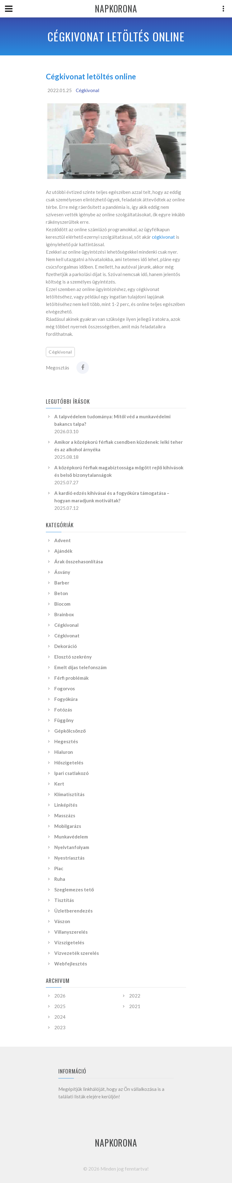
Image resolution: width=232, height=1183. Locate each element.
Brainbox (64, 614)
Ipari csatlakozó (71, 773)
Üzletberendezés (73, 910)
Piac (58, 868)
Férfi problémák (71, 678)
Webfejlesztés (70, 963)
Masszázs (64, 815)
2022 (134, 995)
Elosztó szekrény (73, 657)
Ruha (59, 879)
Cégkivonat (67, 635)
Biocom (62, 604)
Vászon (62, 921)
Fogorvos (64, 688)
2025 (59, 1006)
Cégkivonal (87, 90)
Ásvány (62, 572)
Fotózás (63, 709)
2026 (59, 995)
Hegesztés (66, 741)
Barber (61, 582)
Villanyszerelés (71, 932)
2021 (134, 1006)
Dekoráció (65, 646)
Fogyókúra (66, 699)
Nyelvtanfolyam (71, 847)
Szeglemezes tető (74, 889)
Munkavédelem (71, 836)
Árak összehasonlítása (78, 561)
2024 (59, 1017)
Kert (59, 783)
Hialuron (63, 752)
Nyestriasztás (69, 858)
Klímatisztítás (69, 794)
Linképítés (65, 805)
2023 (59, 1027)
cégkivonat (163, 237)
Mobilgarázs (67, 826)
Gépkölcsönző (70, 731)
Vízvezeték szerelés (76, 953)
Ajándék (63, 551)
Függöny (64, 720)
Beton (61, 593)
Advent (62, 540)
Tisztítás (64, 900)
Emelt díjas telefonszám (80, 667)
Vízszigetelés (69, 942)
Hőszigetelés (68, 762)
